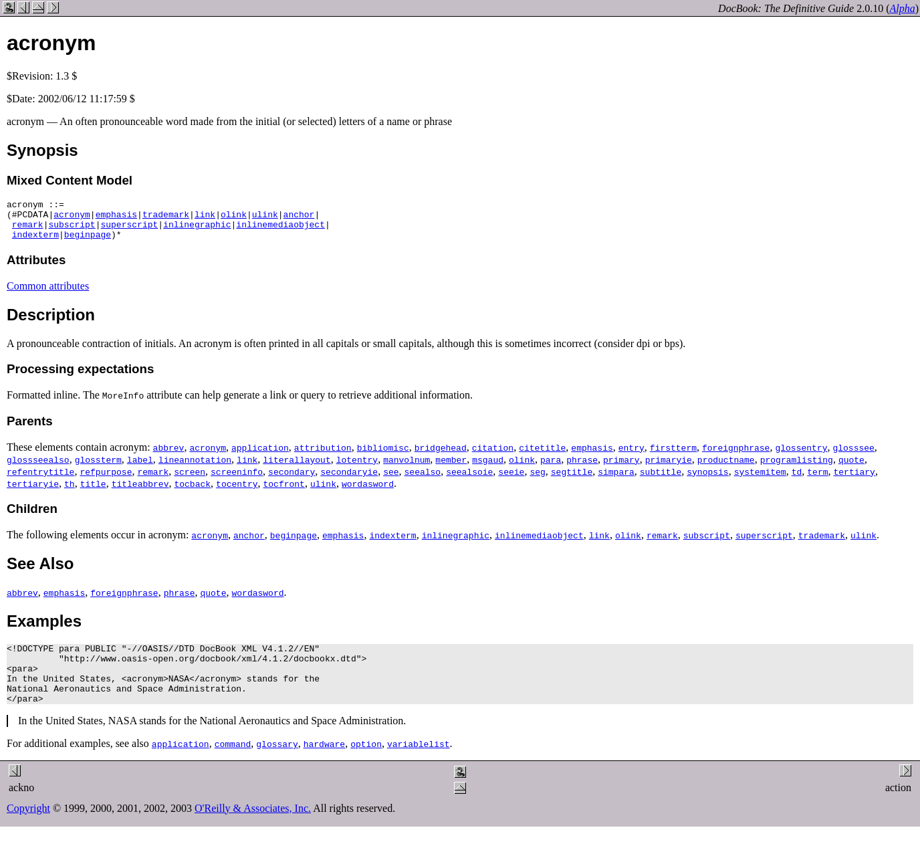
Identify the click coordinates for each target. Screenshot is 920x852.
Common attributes (48, 294)
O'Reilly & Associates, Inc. (253, 828)
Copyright (28, 828)
